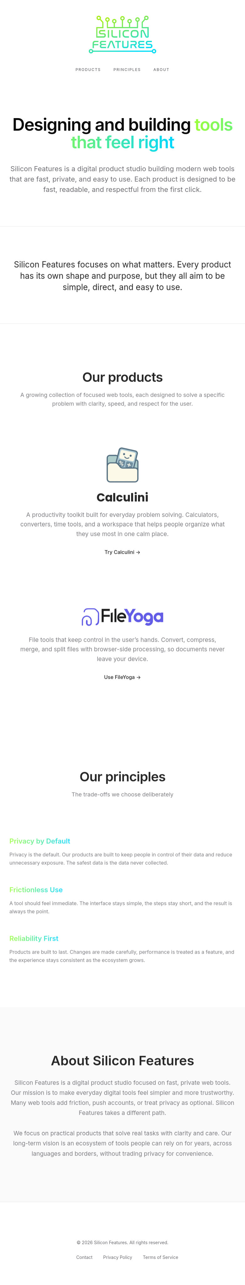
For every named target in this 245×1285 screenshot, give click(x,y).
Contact (84, 1257)
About (161, 69)
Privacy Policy (117, 1257)
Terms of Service (160, 1257)
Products (88, 69)
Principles (127, 69)
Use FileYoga (119, 683)
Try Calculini (119, 558)
